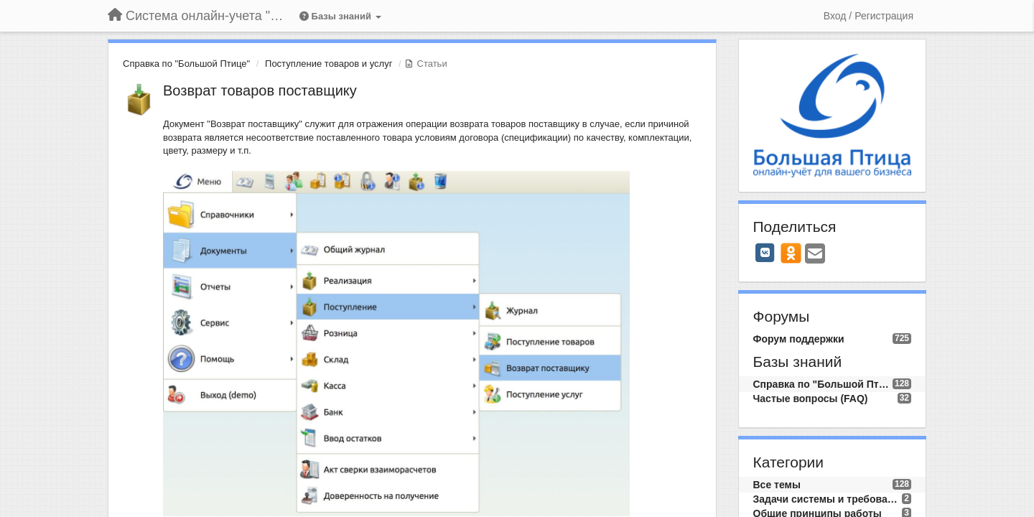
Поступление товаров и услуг (328, 63)
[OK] (791, 253)
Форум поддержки (798, 339)
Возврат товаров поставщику (260, 90)
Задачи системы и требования (828, 499)
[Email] (815, 254)
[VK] (765, 253)
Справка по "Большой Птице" (186, 63)
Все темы (777, 484)
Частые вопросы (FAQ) (810, 398)
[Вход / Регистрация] (868, 16)
